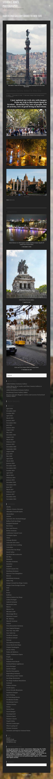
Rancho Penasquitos (12, 671)
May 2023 (9, 432)
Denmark (9, 559)
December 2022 (11, 435)
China (8, 537)
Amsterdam (10, 514)
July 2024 (9, 425)
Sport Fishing (10, 695)
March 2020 (10, 461)
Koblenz (9, 595)
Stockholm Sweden (12, 699)
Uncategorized (11, 714)
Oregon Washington (12, 647)
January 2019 (10, 480)
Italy (7, 587)
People (8, 657)
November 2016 (11, 499)
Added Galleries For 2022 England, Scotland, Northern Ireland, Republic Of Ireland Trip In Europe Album (26, 243)
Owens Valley (10, 649)
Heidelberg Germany (13, 578)
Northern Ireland (11, 637)
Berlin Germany (11, 530)
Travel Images (10, 711)
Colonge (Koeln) (11, 540)
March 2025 (10, 418)
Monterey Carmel (11, 616)
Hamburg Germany (12, 571)
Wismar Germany (12, 728)
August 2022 (10, 437)
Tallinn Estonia (11, 704)
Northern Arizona (12, 635)
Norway (8, 640)
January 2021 (10, 444)
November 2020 (11, 446)
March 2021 (10, 439)
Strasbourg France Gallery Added (16, 392)
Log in (8, 738)
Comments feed (11, 740)
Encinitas (9, 564)
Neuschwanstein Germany (14, 626)
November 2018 (11, 485)
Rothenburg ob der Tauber (14, 676)
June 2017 (9, 487)
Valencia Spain (11, 716)
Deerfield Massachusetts (14, 554)
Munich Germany (11, 621)
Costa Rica (9, 547)
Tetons (8, 707)
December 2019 (11, 465)
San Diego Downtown (13, 678)
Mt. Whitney (10, 618)
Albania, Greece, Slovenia (14, 509)
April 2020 (9, 458)
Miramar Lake (10, 611)
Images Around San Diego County (17, 583)
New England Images (13, 628)
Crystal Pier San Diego (13, 549)
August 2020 (10, 451)
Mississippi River (11, 614)
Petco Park (9, 659)
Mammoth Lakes (11, 604)
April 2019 (9, 473)
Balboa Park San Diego (13, 521)
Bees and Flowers (11, 528)
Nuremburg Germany (13, 642)
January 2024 (10, 427)
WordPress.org (11, 742)
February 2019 (10, 477)
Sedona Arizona (11, 685)
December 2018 (11, 482)
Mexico (8, 607)
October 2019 (10, 470)
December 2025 (11, 411)
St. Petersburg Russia (13, 697)
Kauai (8, 592)
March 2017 (10, 489)
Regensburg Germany (13, 673)
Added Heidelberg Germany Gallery (17, 390)
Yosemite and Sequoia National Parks (18, 730)
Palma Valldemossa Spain (14, 654)
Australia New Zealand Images (16, 518)
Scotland (9, 683)
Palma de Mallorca (12, 652)
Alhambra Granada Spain (14, 511)
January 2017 (10, 494)
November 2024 (11, 423)
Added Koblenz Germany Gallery (26, 300)
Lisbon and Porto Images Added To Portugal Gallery (26, 367)
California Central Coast (14, 533)
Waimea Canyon (11, 718)
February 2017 (10, 492)
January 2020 (10, 463)
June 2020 (9, 454)
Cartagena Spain (11, 535)
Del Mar (8, 557)
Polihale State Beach (12, 661)
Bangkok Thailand (12, 523)
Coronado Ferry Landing (14, 545)
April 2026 (9, 408)
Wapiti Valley (10, 721)
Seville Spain (10, 687)
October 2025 (10, 413)
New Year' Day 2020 (12, 630)
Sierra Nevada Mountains (14, 690)
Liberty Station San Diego (14, 597)
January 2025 (10, 420)
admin (9, 95)
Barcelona (27, 95)
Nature (8, 623)
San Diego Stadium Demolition (16, 680)
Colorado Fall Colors (13, 542)
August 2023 (10, 430)
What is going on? (12, 726)
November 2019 (11, 468)
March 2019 (10, 475)
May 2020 (9, 456)
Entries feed (10, 739)
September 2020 (11, 449)
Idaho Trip (9, 580)
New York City (10, 633)
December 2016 (11, 496)
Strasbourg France (12, 702)
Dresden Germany (12, 561)
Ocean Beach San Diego (13, 645)
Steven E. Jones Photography (17, 5)
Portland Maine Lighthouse (15, 664)
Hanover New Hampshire (14, 573)
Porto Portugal (11, 666)
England (9, 566)
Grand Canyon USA (12, 568)
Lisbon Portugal (11, 599)
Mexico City (10, 609)
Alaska (8, 507)
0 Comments (11, 96)
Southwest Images (12, 692)
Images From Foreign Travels (37, 95)
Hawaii (8, 576)
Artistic (8, 516)
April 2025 (9, 415)
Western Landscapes (12, 723)
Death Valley (10, 552)
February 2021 (10, 442)
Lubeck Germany (11, 602)
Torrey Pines (10, 709)
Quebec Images (11, 668)
